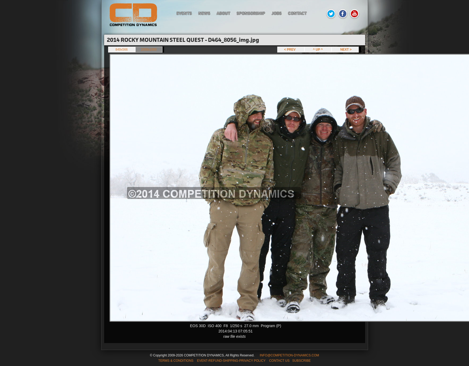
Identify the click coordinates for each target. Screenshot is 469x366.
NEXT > (345, 49)
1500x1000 (149, 49)
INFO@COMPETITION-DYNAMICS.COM (289, 355)
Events (184, 13)
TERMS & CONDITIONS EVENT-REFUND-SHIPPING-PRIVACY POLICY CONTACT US (223, 361)
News (204, 13)
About (223, 13)
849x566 (121, 49)
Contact (297, 13)
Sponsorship (251, 13)
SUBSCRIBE (301, 361)
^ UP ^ (317, 49)
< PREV (291, 49)
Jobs (277, 13)
